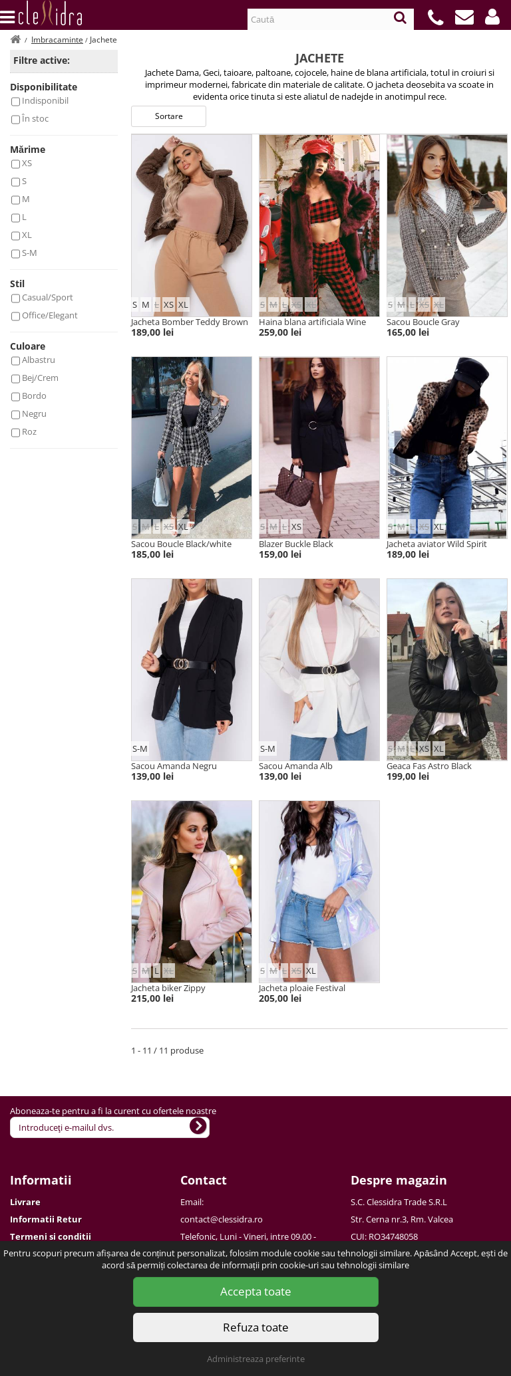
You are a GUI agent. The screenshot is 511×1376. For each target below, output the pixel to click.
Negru (34, 413)
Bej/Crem (40, 378)
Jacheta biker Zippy (168, 988)
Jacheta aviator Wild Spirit (437, 544)
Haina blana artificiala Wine (312, 322)
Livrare (25, 1202)
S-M (29, 253)
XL (27, 235)
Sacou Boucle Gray (423, 322)
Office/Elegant (50, 315)
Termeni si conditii (50, 1236)
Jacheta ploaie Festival (302, 988)
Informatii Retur (46, 1219)
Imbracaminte (57, 39)
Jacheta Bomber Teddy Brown (189, 322)
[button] (492, 16)
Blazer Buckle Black (296, 544)
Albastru (38, 360)
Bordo (34, 395)
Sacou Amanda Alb (296, 766)
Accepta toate (255, 1291)
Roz (29, 431)
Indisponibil (45, 100)
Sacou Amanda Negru (174, 766)
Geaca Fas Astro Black (429, 766)
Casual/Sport (47, 297)
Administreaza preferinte (256, 1359)
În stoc (35, 118)
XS (27, 163)
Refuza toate (256, 1327)
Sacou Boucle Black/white (181, 544)
